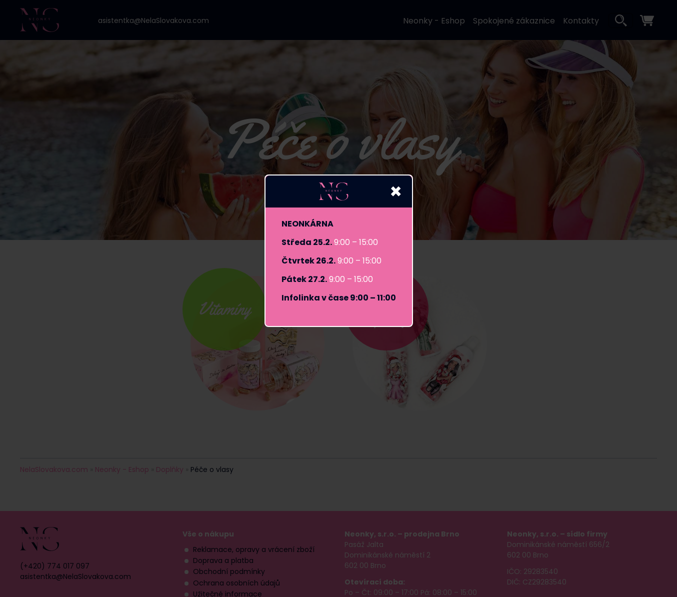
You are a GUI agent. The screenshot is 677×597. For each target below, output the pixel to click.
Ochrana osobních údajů (236, 583)
